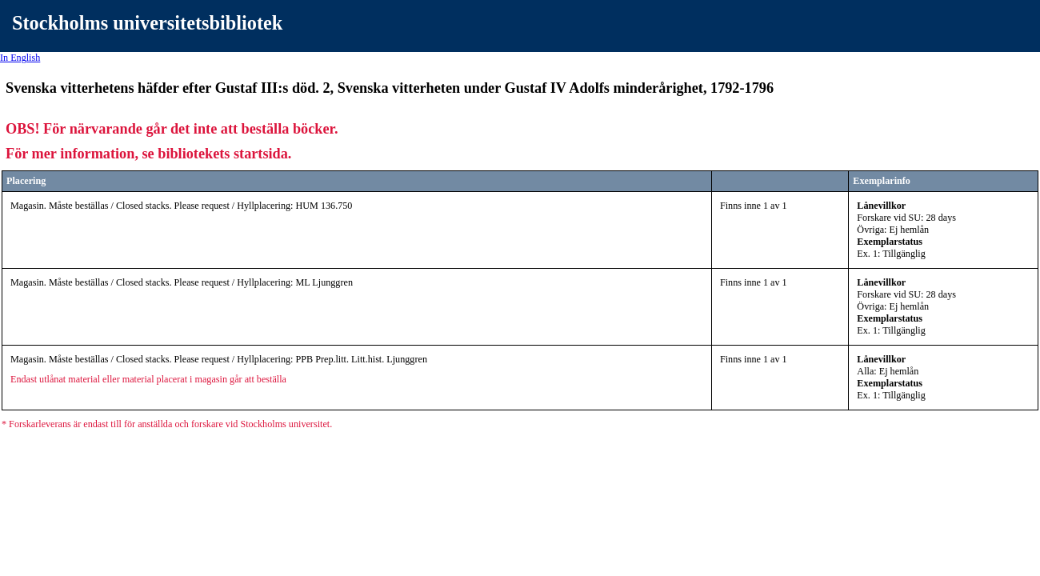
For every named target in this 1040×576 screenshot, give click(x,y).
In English (20, 57)
